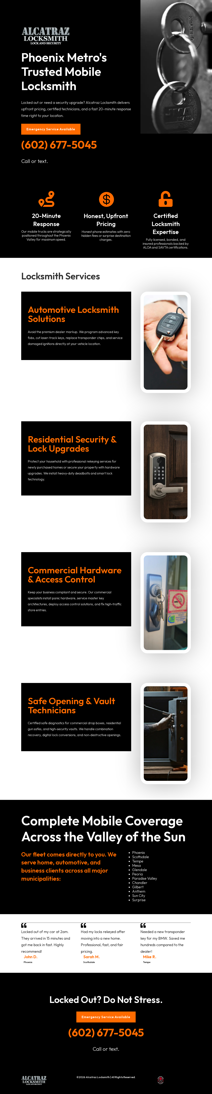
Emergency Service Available (50, 129)
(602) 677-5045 (59, 144)
